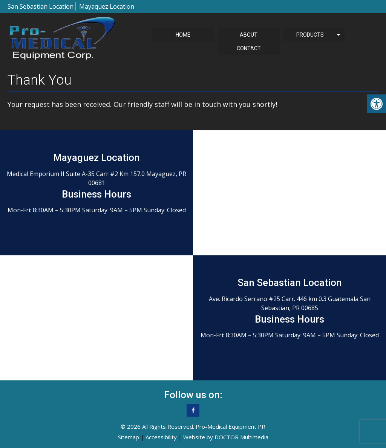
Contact (249, 48)
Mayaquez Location (106, 6)
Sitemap (128, 437)
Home (183, 35)
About (248, 35)
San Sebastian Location (41, 6)
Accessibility (161, 437)
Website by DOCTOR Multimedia (225, 437)
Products (310, 35)
